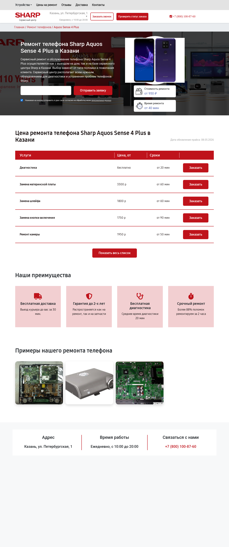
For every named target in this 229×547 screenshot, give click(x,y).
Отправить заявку (93, 90)
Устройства (22, 5)
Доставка (81, 5)
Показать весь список (115, 253)
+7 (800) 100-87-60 (180, 446)
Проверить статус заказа (132, 16)
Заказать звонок (101, 16)
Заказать (195, 168)
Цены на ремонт (46, 5)
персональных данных (101, 100)
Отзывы (66, 5)
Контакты (98, 5)
